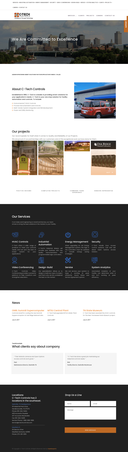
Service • (83, 2)
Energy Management (76, 241)
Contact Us (23, 7)
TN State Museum (92, 310)
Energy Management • (43, 2)
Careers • (16, 7)
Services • (16, 2)
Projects (90, 15)
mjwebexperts (52, 449)
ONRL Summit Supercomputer (28, 310)
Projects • (108, 2)
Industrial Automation (45, 243)
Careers (99, 15)
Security (96, 241)
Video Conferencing (23, 267)
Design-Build (46, 267)
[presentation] (78, 423)
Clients (81, 15)
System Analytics (101, 267)
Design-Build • (75, 2)
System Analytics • (92, 2)
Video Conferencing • (64, 2)
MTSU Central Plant (58, 310)
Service (69, 267)
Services (71, 15)
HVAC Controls (20, 241)
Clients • (102, 2)
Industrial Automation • (27, 2)
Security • (53, 2)
